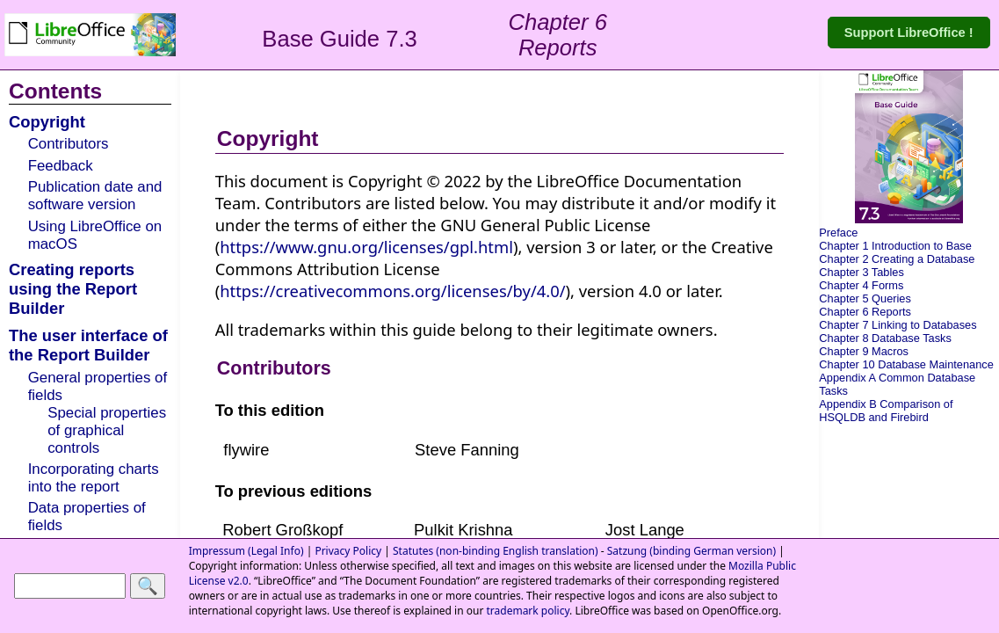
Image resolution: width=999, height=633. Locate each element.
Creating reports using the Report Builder (73, 288)
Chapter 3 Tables (861, 272)
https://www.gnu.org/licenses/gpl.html (366, 247)
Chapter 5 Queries (865, 298)
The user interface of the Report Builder (88, 345)
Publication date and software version (95, 195)
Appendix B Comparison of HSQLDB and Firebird (885, 410)
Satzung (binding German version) (691, 550)
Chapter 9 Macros (864, 351)
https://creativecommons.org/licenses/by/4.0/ (392, 291)
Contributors (68, 143)
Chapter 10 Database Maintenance (906, 364)
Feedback (60, 165)
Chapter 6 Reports (865, 311)
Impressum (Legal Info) (246, 550)
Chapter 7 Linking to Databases (897, 324)
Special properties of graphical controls (106, 430)
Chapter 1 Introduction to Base (895, 245)
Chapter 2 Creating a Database (896, 259)
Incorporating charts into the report (93, 478)
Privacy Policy (348, 550)
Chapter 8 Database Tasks (885, 338)
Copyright (47, 122)
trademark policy (527, 610)
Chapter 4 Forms (861, 285)
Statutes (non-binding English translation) (495, 550)
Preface (838, 232)
